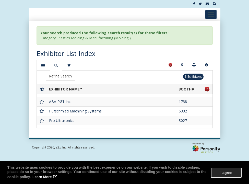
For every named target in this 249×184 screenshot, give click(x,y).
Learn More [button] (42, 177)
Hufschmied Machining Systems (75, 111)
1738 (183, 101)
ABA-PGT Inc (59, 101)
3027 (183, 120)
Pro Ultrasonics (61, 120)
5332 (183, 111)
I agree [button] (226, 173)
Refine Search (60, 76)
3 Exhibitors (193, 76)
